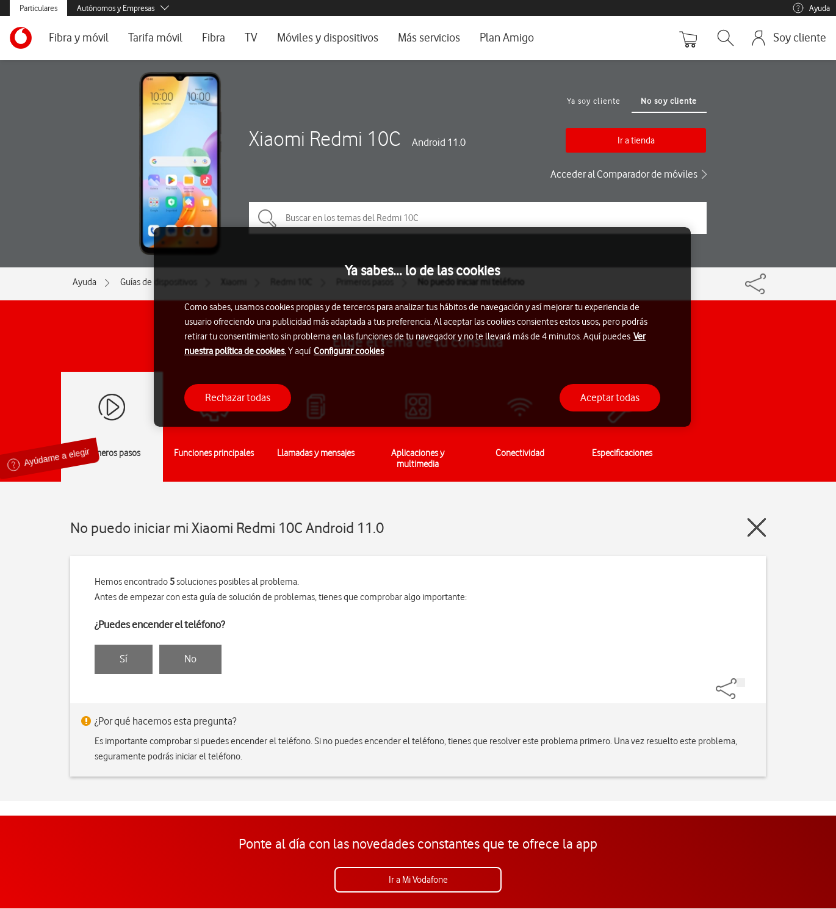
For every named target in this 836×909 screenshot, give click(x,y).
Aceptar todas (610, 397)
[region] (422, 327)
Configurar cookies (349, 351)
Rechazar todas (237, 397)
